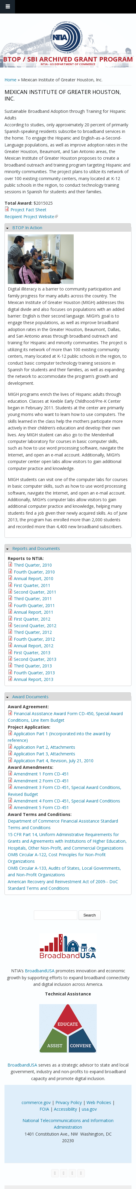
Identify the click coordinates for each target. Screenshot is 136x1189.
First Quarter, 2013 (32, 652)
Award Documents (30, 697)
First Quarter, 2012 (32, 619)
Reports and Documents (36, 548)
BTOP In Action (27, 227)
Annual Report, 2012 (33, 646)
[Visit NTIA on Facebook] (55, 1173)
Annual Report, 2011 (33, 612)
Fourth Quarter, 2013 (34, 673)
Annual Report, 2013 (33, 679)
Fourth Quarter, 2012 (34, 639)
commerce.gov (36, 1102)
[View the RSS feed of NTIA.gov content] (81, 1173)
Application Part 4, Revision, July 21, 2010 (53, 760)
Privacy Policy (68, 1102)
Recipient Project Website (31, 216)
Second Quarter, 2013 (35, 659)
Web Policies (99, 1102)
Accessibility (65, 1109)
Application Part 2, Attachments (44, 747)
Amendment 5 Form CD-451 (41, 807)
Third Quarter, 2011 (33, 598)
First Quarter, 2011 (32, 585)
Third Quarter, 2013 (33, 666)
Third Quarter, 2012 (33, 632)
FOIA (44, 1109)
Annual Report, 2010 (33, 578)
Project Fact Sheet (28, 209)
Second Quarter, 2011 (35, 592)
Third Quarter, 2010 (33, 565)
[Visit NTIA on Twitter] (63, 1173)
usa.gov (89, 1109)
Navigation (7, 7)
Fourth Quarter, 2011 (34, 605)
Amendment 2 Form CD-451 (41, 781)
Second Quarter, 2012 (35, 625)
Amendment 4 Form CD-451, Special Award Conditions (67, 801)
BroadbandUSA (40, 971)
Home (10, 80)
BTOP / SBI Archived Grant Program (68, 58)
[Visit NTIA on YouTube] (72, 1173)
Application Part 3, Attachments (44, 754)
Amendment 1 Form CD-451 (41, 774)
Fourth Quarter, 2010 (34, 572)
